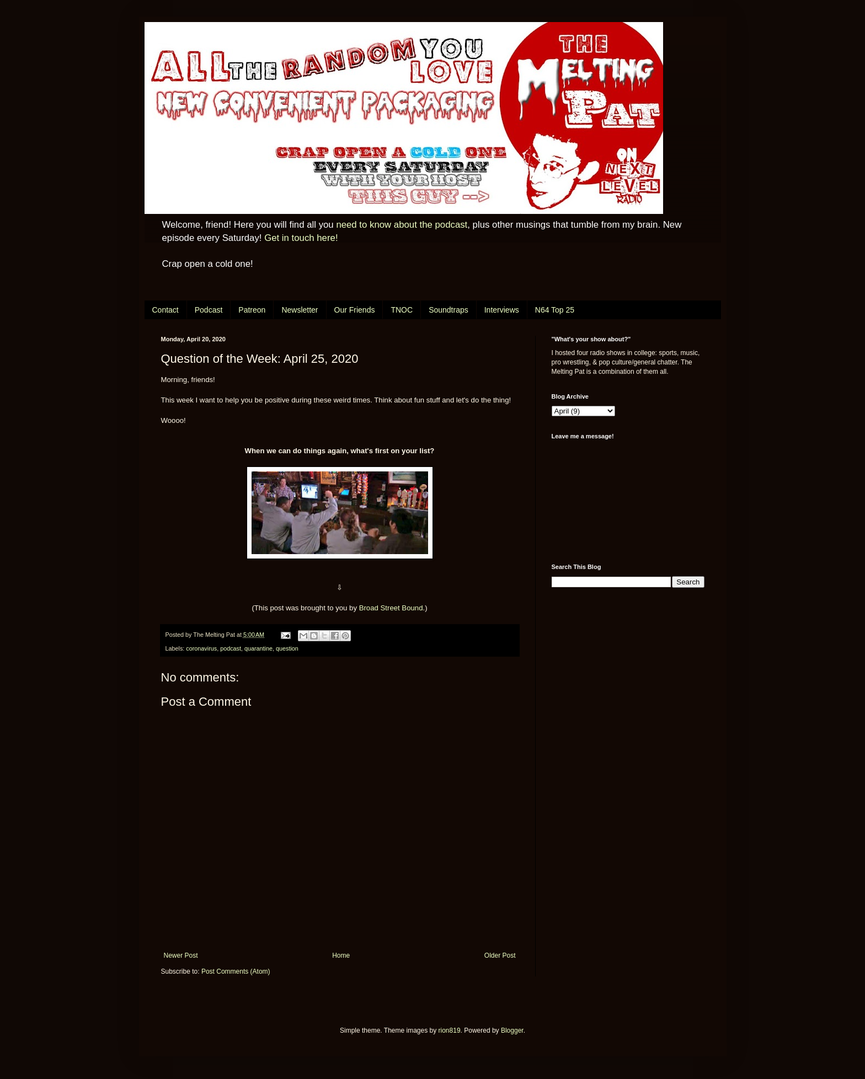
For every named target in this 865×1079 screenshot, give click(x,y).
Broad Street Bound (391, 608)
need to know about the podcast (401, 224)
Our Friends (354, 309)
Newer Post (181, 955)
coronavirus (201, 648)
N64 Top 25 (554, 309)
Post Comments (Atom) (235, 971)
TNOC (402, 309)
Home (341, 955)
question (287, 648)
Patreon (251, 309)
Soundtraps (448, 309)
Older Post (500, 955)
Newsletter (299, 309)
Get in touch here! (301, 238)
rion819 (450, 1030)
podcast (230, 648)
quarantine (258, 648)
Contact (165, 309)
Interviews (501, 309)
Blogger (512, 1030)
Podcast (209, 309)
